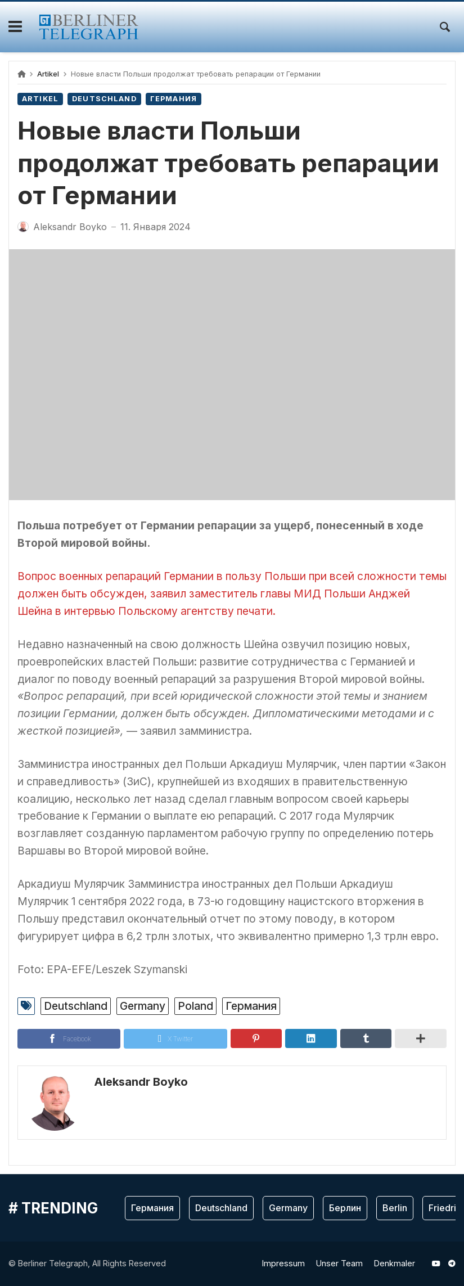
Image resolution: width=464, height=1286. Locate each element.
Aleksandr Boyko (141, 1082)
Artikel (48, 74)
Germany (142, 1006)
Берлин (345, 1207)
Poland (195, 1006)
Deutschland (104, 99)
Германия (173, 99)
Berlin (394, 1207)
